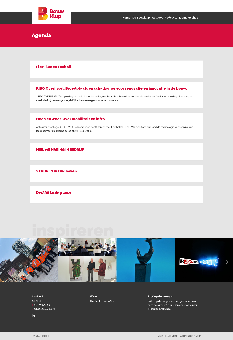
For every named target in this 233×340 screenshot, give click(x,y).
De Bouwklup (141, 17)
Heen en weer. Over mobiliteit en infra (70, 119)
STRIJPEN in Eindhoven (56, 171)
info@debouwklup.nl (159, 309)
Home (126, 17)
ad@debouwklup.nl (44, 309)
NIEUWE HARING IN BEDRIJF (60, 150)
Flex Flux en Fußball (53, 67)
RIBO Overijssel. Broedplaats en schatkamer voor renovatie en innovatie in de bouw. (111, 88)
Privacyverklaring (40, 336)
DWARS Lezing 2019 (53, 193)
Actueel (157, 17)
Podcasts (171, 17)
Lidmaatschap (188, 17)
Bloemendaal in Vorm (190, 336)
